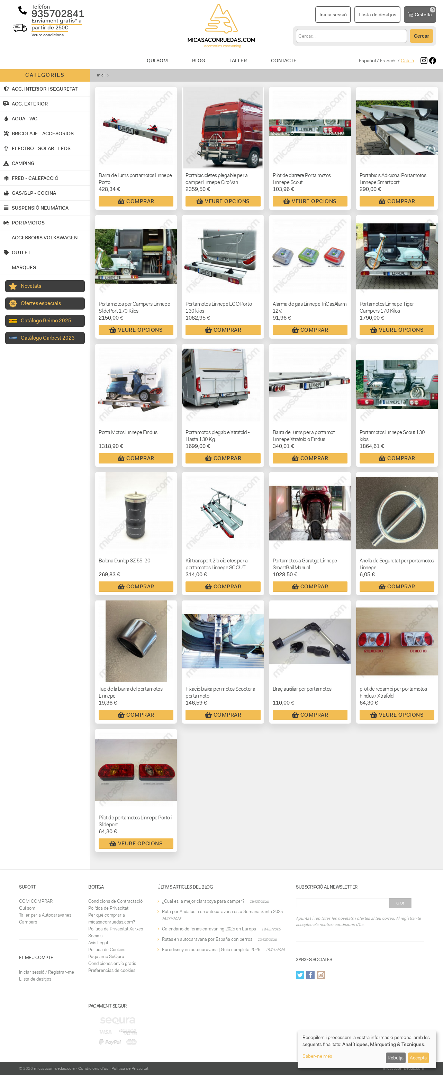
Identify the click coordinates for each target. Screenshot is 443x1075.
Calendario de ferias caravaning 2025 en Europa (209, 929)
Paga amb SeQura (106, 956)
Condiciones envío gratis (112, 963)
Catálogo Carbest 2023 (48, 337)
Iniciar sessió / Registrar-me (46, 972)
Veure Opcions (223, 201)
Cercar (421, 36)
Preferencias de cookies (111, 970)
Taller (238, 60)
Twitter (300, 975)
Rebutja (396, 1058)
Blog (198, 60)
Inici (101, 75)
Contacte (284, 60)
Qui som (157, 60)
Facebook (310, 975)
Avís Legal (98, 943)
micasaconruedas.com (54, 1068)
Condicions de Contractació (115, 901)
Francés (388, 60)
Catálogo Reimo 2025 (46, 320)
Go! (400, 903)
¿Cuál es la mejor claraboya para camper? (203, 901)
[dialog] (367, 1049)
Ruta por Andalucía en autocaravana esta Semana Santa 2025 (222, 912)
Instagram (321, 975)
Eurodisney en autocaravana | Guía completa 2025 (211, 950)
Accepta (418, 1058)
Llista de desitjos (35, 979)
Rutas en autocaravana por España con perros (207, 939)
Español (367, 60)
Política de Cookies (106, 950)
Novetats (31, 286)
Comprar (136, 201)
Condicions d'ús (93, 1068)
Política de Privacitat (108, 908)
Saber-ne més (317, 1056)
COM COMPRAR (36, 901)
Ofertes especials (41, 303)
